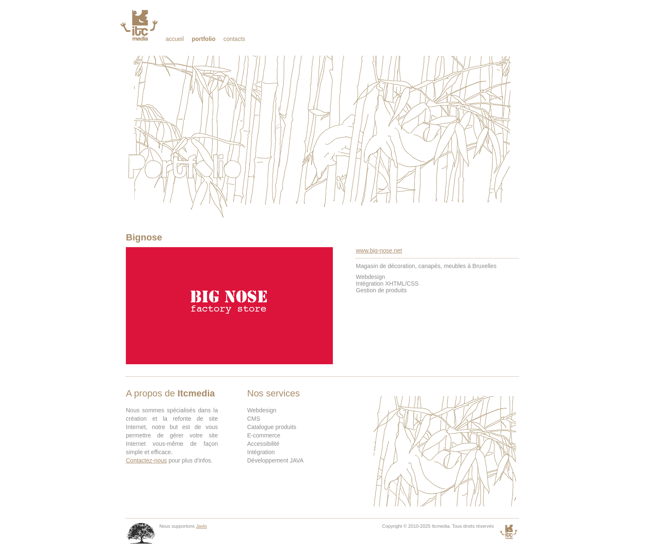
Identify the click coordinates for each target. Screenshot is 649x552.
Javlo (201, 526)
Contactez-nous (146, 460)
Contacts (234, 39)
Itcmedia (139, 25)
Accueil (175, 39)
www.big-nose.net (379, 250)
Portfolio (203, 39)
